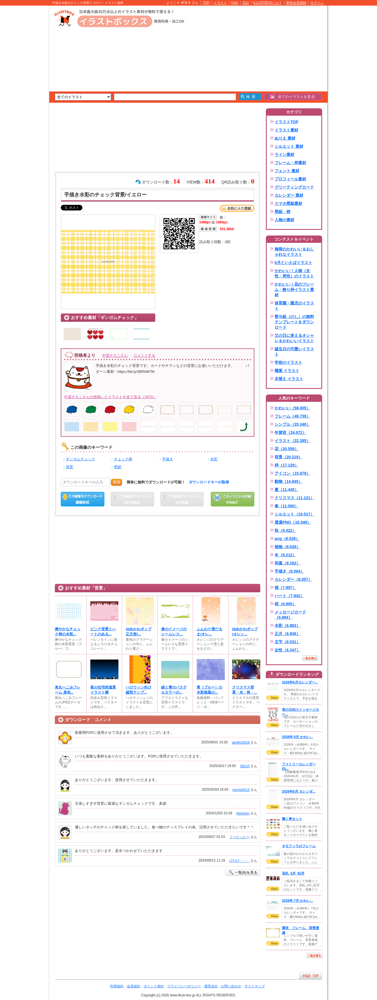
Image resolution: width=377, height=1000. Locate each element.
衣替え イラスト (289, 378)
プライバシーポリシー (184, 986)
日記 (245, 3)
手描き (167, 459)
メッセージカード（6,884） (290, 615)
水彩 (213, 459)
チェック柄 (123, 459)
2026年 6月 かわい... (297, 737)
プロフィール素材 (290, 179)
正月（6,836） (287, 633)
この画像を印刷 (232, 499)
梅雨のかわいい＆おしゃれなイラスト (294, 252)
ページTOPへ (310, 975)
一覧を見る (310, 658)
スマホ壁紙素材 (288, 203)
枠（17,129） (287, 465)
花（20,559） (287, 449)
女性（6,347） (287, 650)
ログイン (317, 3)
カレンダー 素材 (289, 195)
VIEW (272, 698)
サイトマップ (254, 986)
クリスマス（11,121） (294, 497)
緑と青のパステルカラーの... (174, 689)
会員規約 (133, 986)
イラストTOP (287, 122)
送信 (116, 482)
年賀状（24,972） (290, 432)
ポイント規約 (153, 986)
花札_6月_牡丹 (293, 873)
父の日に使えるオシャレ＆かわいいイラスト (294, 338)
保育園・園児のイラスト (294, 306)
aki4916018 (240, 743)
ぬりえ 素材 (285, 138)
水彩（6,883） (287, 625)
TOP (206, 3)
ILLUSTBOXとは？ (267, 3)
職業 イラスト (287, 370)
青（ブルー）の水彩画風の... (209, 689)
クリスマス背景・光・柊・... (244, 689)
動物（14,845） (288, 481)
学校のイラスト (288, 362)
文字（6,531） (287, 642)
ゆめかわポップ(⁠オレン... (245, 631)
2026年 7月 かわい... (297, 901)
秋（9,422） (285, 530)
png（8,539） (287, 538)
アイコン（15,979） (292, 473)
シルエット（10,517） (294, 514)
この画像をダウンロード (82, 499)
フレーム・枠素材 (290, 162)
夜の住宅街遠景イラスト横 (103, 689)
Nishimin (242, 813)
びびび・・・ (239, 861)
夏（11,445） (287, 489)
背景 (69, 467)
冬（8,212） (285, 555)
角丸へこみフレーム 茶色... (67, 689)
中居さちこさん (115, 355)
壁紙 (117, 467)
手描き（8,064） (289, 571)
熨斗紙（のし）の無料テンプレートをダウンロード (294, 321)
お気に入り (237, 208)
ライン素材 (284, 154)
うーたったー (239, 837)
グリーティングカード (294, 187)
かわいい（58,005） (292, 408)
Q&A (235, 3)
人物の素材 (284, 220)
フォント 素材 (287, 171)
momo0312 (240, 790)
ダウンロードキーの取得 (209, 482)
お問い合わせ (231, 986)
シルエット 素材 (289, 146)
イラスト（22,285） (292, 440)
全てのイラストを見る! (293, 97)
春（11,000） (287, 506)
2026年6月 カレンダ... (298, 791)
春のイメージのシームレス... (174, 631)
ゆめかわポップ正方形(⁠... (138, 631)
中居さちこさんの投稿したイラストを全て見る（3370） (110, 397)
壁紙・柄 (282, 211)
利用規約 (117, 986)
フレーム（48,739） (292, 416)
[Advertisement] (22, 92)
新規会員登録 (296, 3)
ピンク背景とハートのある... (103, 631)
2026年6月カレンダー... (300, 682)
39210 (245, 766)
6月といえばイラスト (293, 262)
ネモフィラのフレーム (299, 846)
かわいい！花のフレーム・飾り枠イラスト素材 (294, 289)
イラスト (220, 3)
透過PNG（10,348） (293, 522)
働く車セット (292, 819)
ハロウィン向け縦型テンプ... (138, 689)
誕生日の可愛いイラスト (294, 351)
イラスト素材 (286, 130)
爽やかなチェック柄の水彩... (67, 631)
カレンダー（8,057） (293, 579)
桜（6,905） (285, 604)
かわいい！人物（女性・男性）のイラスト (294, 273)
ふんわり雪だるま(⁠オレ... (209, 631)
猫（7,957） (285, 587)
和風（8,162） (287, 563)
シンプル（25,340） (292, 424)
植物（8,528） (287, 546)
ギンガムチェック (80, 459)
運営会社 (211, 986)
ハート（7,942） (289, 595)
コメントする (144, 355)
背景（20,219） (288, 457)
